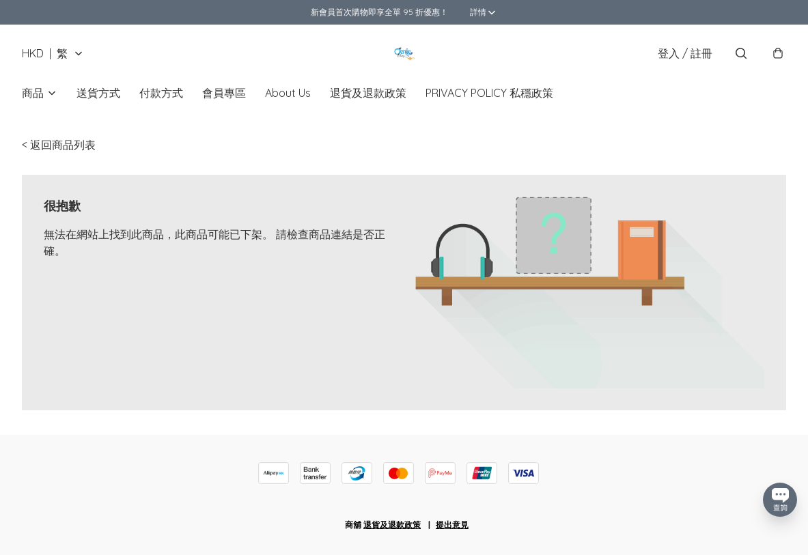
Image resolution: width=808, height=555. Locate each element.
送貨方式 (98, 93)
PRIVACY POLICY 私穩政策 (489, 93)
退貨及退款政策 (368, 93)
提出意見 (452, 525)
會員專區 (224, 93)
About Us (288, 93)
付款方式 (161, 93)
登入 (685, 53)
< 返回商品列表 (59, 145)
